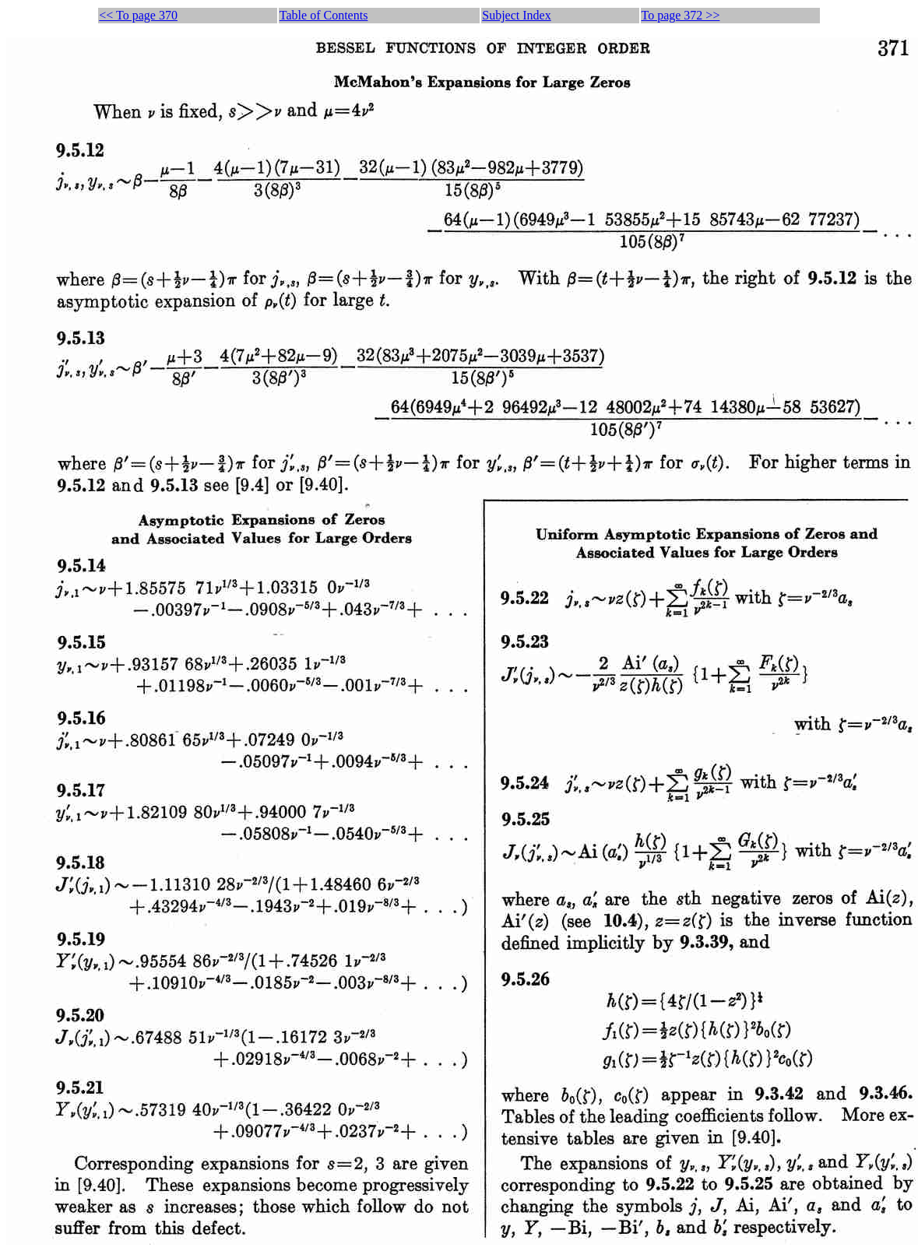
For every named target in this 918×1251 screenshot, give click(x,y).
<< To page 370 (138, 15)
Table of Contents (324, 15)
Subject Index (516, 15)
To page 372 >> (681, 15)
